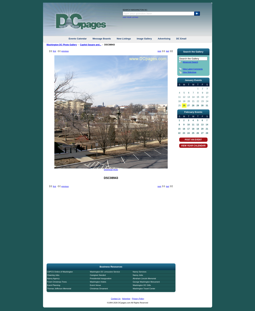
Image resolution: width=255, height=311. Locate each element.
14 (207, 124)
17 (188, 129)
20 (202, 129)
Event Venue (95, 285)
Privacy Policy (138, 299)
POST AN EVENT (193, 139)
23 (184, 133)
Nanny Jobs (138, 275)
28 (193, 105)
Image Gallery (144, 38)
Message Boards (102, 38)
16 (184, 129)
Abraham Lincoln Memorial (144, 278)
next (159, 51)
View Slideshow (189, 72)
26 (184, 105)
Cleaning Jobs (53, 275)
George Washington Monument (146, 282)
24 (188, 133)
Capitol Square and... (90, 44)
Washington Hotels (98, 282)
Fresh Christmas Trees (57, 282)
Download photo (111, 169)
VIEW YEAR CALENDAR (193, 145)
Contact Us (115, 299)
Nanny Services (139, 272)
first (54, 51)
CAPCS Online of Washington (60, 272)
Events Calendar (78, 38)
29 (198, 105)
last (167, 51)
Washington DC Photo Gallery (62, 44)
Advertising (164, 38)
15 (179, 129)
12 (198, 124)
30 (202, 105)
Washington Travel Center (144, 288)
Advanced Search (190, 62)
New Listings (124, 38)
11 (193, 124)
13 (202, 124)
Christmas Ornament (99, 288)
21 (207, 129)
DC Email (181, 38)
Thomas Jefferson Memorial (59, 288)
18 (193, 129)
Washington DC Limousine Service (105, 272)
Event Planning (53, 285)
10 (188, 124)
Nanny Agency (53, 278)
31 (207, 105)
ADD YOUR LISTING (130, 17)
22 (179, 133)
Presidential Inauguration (101, 278)
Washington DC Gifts (142, 285)
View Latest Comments (193, 69)
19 (198, 129)
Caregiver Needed (98, 275)
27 (188, 105)
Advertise (126, 299)
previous (65, 51)
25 (193, 133)
